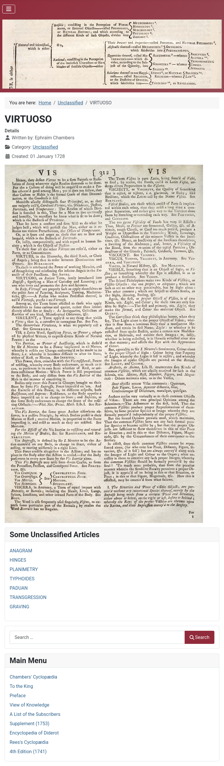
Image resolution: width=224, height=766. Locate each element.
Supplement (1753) (29, 723)
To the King (21, 686)
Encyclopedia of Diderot (34, 733)
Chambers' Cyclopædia (33, 677)
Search (199, 637)
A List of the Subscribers (35, 714)
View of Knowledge (29, 705)
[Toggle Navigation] (8, 9)
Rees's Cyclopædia (29, 742)
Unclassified (45, 147)
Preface (18, 695)
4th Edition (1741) (28, 751)
